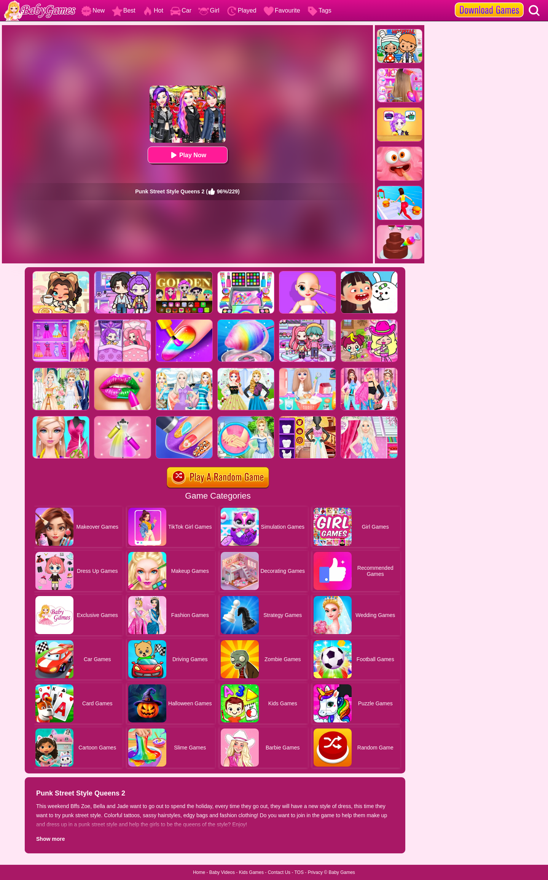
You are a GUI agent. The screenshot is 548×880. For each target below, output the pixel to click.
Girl (208, 10)
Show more (50, 839)
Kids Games (251, 872)
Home (199, 872)
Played (241, 10)
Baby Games (341, 872)
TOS (299, 872)
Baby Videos (222, 872)
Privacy (315, 872)
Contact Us (279, 872)
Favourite (281, 10)
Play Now (187, 155)
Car (180, 10)
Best (123, 10)
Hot (152, 10)
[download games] (489, 2)
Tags (319, 10)
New (93, 10)
